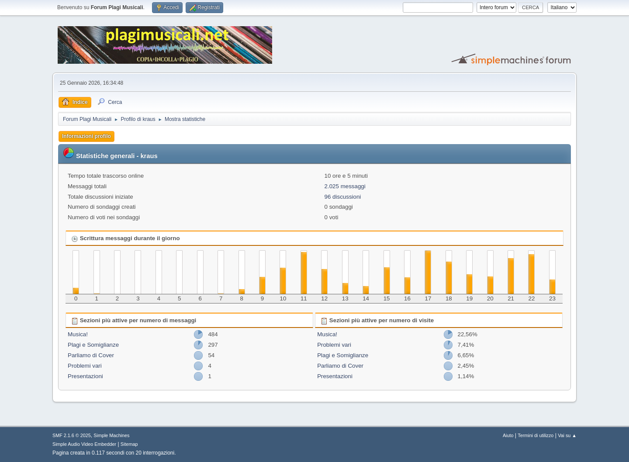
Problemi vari (85, 365)
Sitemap (129, 444)
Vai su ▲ (567, 435)
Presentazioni (85, 376)
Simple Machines (111, 435)
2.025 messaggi (345, 186)
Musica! (78, 334)
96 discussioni (343, 196)
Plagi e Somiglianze (93, 344)
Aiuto (508, 435)
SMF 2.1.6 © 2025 (71, 435)
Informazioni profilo (86, 136)
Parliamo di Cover (91, 355)
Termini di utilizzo (535, 435)
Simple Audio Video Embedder (84, 444)
